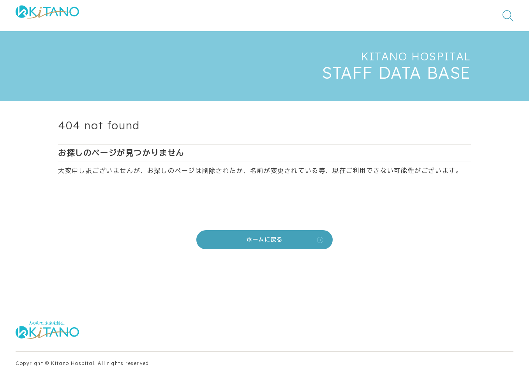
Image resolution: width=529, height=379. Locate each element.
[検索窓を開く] (508, 15)
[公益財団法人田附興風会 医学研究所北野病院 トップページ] (47, 15)
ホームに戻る (264, 239)
